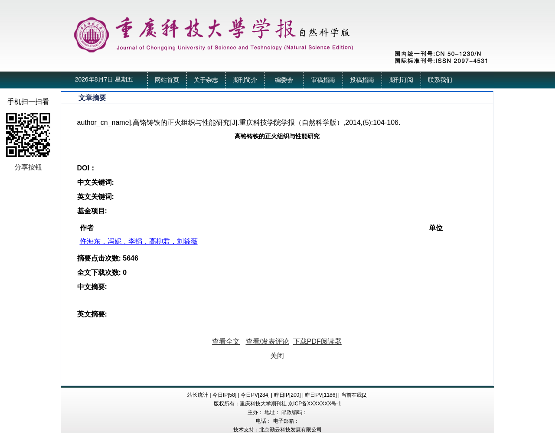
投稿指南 (362, 80)
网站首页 (167, 80)
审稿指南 (323, 80)
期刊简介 (245, 80)
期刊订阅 (401, 80)
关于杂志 (206, 80)
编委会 (284, 80)
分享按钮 (28, 167)
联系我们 (440, 80)
